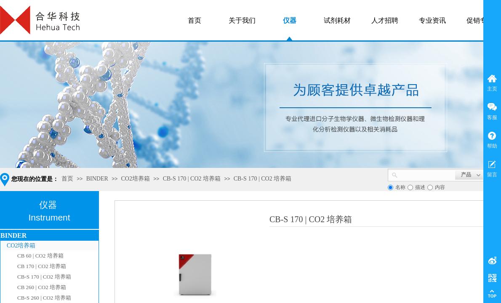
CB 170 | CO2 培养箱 (41, 266)
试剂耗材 (337, 20)
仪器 (289, 20)
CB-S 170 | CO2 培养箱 (192, 178)
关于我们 (242, 20)
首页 (67, 178)
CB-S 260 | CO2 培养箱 (44, 298)
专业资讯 (432, 20)
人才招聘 (384, 20)
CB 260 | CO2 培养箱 (41, 287)
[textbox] (426, 174)
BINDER (97, 178)
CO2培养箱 (135, 178)
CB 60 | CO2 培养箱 (40, 255)
